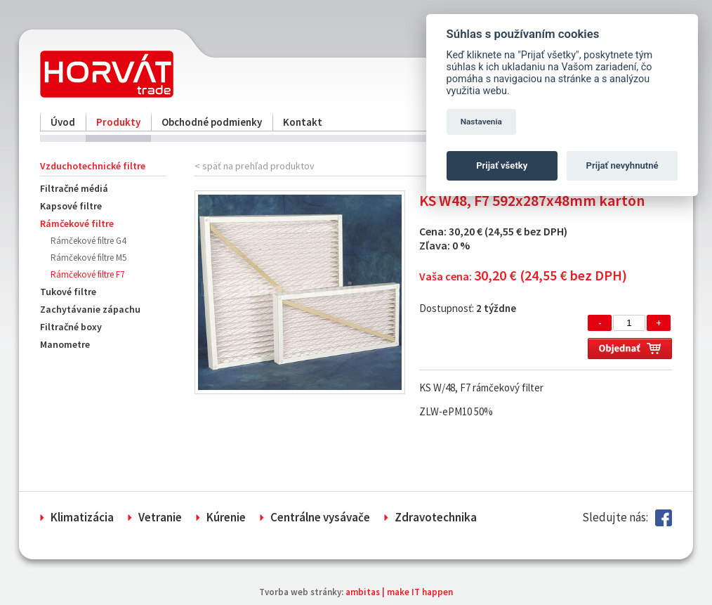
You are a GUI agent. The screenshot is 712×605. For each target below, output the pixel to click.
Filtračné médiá (74, 188)
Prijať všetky (501, 165)
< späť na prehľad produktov (255, 166)
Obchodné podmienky (211, 122)
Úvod (63, 122)
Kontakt (302, 122)
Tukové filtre (68, 291)
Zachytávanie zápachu (90, 309)
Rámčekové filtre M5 (88, 258)
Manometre (65, 344)
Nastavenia (481, 121)
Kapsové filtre (71, 206)
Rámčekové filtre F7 (87, 274)
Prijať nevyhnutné (622, 165)
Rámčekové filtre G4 (88, 241)
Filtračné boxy (71, 326)
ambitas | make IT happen (399, 592)
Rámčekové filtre (77, 223)
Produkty (118, 122)
